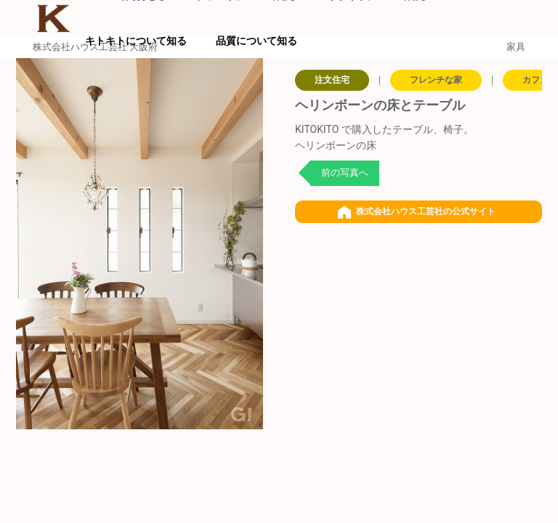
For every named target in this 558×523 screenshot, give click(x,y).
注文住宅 (332, 80)
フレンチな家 (436, 80)
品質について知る (256, 40)
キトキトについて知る (136, 40)
